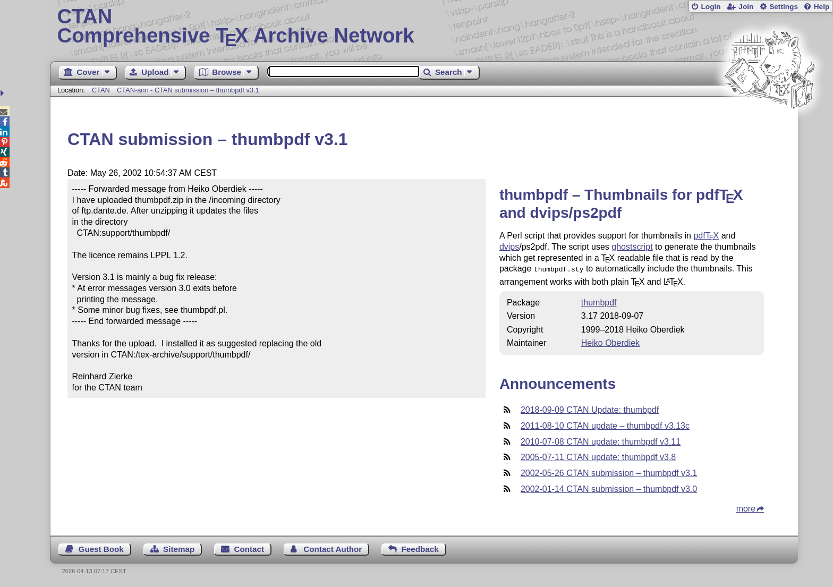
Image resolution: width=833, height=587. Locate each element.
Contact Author (332, 547)
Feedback (420, 547)
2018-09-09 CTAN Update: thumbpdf (590, 408)
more (745, 507)
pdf (706, 235)
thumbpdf (599, 301)
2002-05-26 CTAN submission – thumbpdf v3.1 (609, 472)
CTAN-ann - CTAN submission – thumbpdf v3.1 (188, 90)
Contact (249, 547)
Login (710, 7)
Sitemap (178, 547)
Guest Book (101, 547)
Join (745, 7)
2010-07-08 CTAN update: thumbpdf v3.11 (601, 440)
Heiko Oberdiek (610, 341)
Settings (783, 7)
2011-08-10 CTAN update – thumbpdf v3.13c (605, 424)
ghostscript (631, 246)
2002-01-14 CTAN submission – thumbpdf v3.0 (609, 487)
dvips (509, 246)
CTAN (101, 90)
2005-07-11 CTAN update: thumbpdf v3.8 (598, 456)
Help (822, 7)
